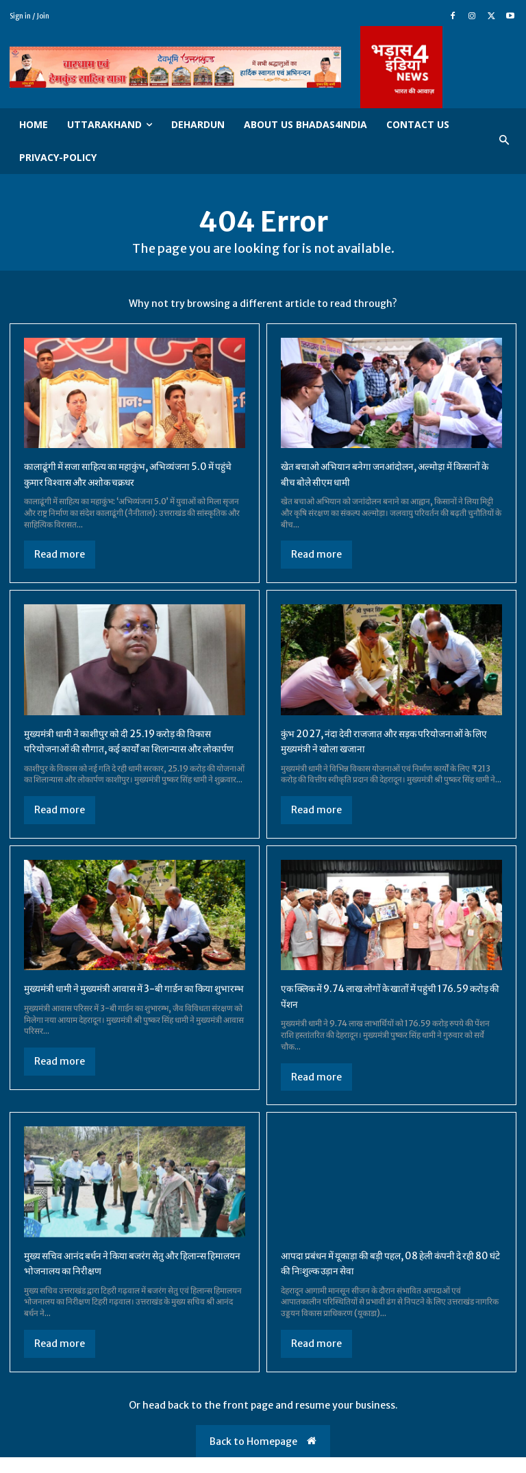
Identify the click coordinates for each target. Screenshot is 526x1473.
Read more (59, 554)
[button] (504, 141)
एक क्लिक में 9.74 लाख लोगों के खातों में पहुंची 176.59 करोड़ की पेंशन (373, 1011)
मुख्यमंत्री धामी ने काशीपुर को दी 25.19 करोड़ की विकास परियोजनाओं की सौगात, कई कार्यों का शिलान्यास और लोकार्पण (133, 748)
